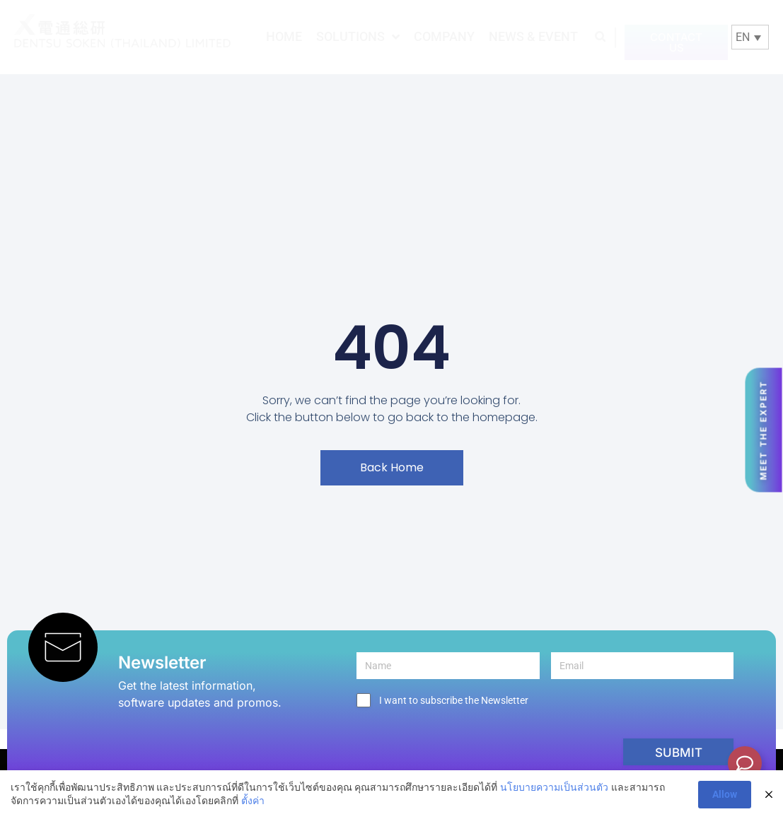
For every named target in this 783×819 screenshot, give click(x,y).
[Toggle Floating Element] (745, 763)
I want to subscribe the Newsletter (453, 700)
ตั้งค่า (253, 800)
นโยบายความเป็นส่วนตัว (554, 787)
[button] (600, 36)
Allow (724, 794)
